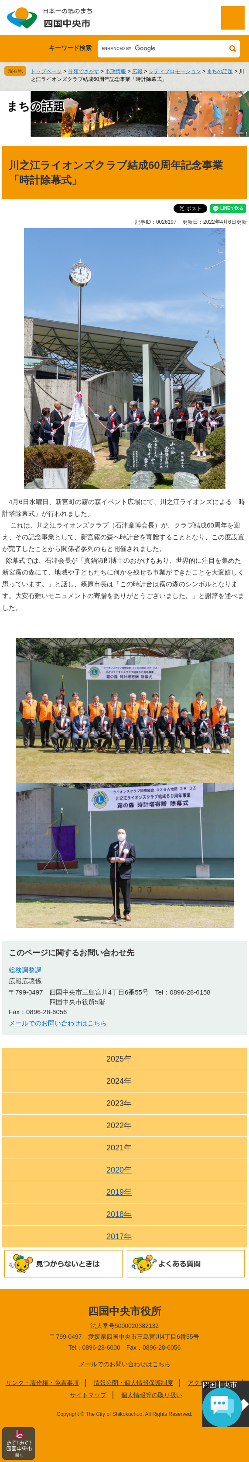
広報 (137, 71)
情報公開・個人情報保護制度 (133, 1382)
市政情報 (115, 71)
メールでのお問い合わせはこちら (58, 1023)
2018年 (119, 1214)
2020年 (119, 1170)
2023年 (119, 1103)
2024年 (119, 1081)
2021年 (119, 1147)
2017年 (119, 1236)
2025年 (119, 1059)
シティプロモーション (175, 71)
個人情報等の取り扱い (151, 1394)
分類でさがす (83, 71)
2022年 (119, 1125)
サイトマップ (88, 1394)
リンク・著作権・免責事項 (42, 1382)
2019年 (119, 1192)
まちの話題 (220, 71)
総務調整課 (25, 970)
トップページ (46, 71)
